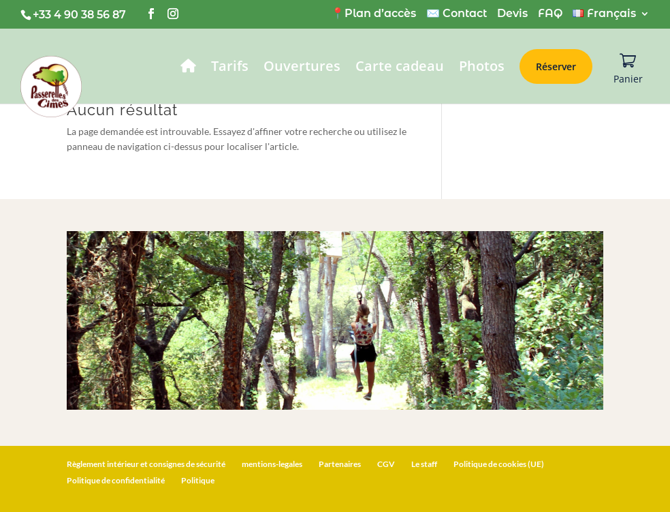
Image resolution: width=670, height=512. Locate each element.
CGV (386, 464)
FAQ (550, 14)
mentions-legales (272, 464)
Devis (512, 14)
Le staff (424, 464)
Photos (482, 68)
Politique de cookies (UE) (498, 464)
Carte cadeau (399, 68)
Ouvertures (302, 68)
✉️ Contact (456, 14)
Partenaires (340, 464)
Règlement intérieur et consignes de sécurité (146, 464)
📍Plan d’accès (373, 14)
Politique (197, 480)
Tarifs (230, 68)
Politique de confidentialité (116, 480)
